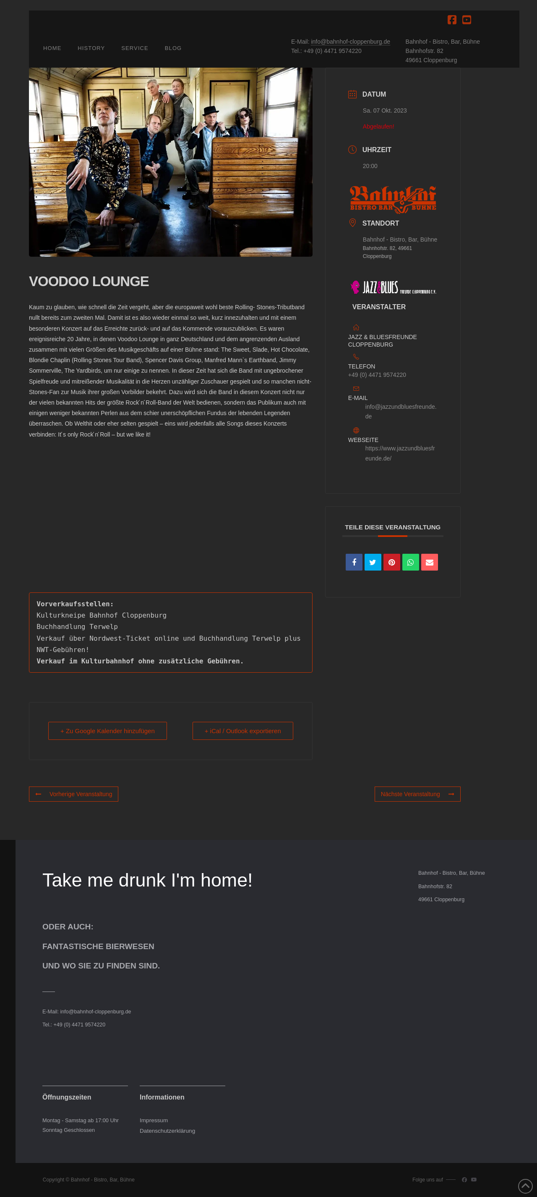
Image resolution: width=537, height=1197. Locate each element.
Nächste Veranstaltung (417, 794)
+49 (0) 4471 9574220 (377, 374)
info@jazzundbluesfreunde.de (401, 411)
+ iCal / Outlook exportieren (243, 730)
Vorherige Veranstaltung (73, 794)
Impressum (154, 1120)
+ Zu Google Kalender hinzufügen (107, 730)
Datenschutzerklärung (167, 1131)
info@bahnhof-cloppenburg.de (350, 41)
